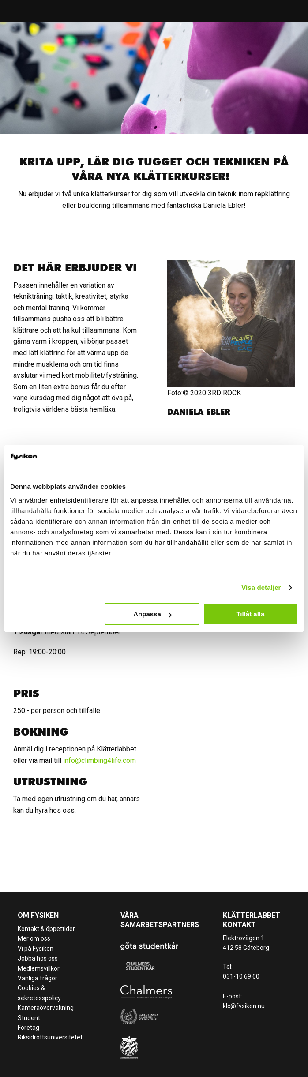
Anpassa (152, 614)
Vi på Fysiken (35, 948)
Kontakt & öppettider (46, 928)
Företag (28, 1027)
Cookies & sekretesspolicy (39, 992)
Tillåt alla (250, 614)
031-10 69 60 (241, 976)
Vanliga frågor (37, 978)
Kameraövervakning (46, 1007)
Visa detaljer (261, 587)
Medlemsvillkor (39, 968)
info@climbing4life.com (99, 760)
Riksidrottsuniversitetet (50, 1037)
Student (29, 1017)
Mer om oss (34, 938)
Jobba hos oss (38, 958)
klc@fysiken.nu (244, 1005)
